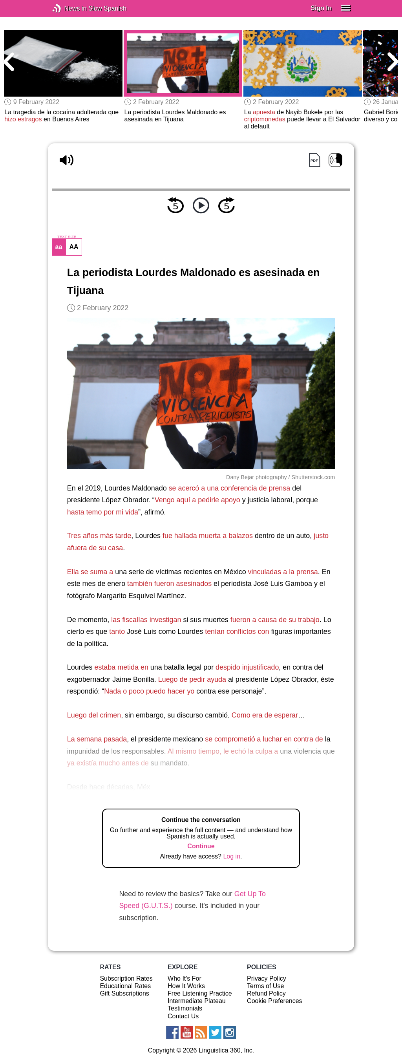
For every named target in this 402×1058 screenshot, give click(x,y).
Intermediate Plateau (197, 1001)
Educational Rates (125, 986)
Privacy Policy (266, 978)
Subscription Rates (126, 978)
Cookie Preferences (274, 1001)
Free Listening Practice (200, 993)
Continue (200, 846)
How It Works (186, 986)
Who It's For (184, 978)
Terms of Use (265, 986)
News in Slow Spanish (68, 8)
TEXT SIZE (66, 237)
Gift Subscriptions (124, 993)
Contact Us (183, 1016)
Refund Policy (266, 993)
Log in (231, 856)
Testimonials (185, 1008)
